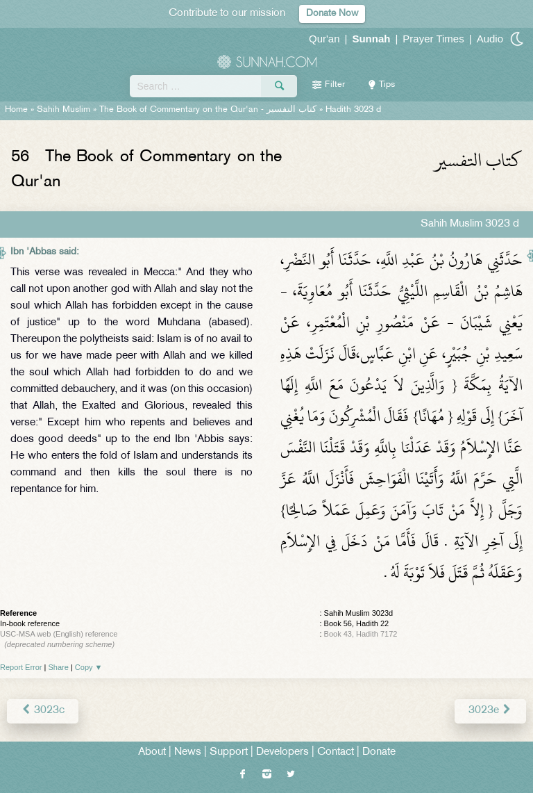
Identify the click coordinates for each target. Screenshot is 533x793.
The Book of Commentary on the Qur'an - (207, 110)
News (187, 752)
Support (229, 752)
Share (59, 667)
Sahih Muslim (63, 110)
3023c (43, 710)
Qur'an (324, 38)
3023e (490, 710)
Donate (379, 752)
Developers (282, 752)
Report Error (21, 667)
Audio (490, 38)
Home (16, 110)
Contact (335, 752)
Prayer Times (433, 38)
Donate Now (332, 13)
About (152, 752)
